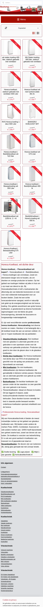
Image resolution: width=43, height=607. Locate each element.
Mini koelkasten (6, 499)
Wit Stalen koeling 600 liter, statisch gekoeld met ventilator (32, 59)
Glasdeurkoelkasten (7, 492)
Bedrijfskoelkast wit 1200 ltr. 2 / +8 (10, 217)
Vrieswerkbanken (6, 564)
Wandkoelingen (6, 528)
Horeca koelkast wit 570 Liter (32, 153)
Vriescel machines (7, 550)
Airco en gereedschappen (9, 481)
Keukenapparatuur (7, 590)
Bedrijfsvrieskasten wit (8, 559)
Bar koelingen (5, 525)
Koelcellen (4, 541)
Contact (3, 467)
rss (10, 603)
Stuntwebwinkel (6, 479)
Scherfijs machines (7, 588)
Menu (21, 19)
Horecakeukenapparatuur (9, 474)
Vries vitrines (5, 566)
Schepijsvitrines (6, 581)
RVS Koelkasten (6, 496)
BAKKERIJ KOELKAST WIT (32, 123)
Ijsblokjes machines (7, 586)
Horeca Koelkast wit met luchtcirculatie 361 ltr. (32, 92)
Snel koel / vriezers (7, 584)
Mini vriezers (5, 561)
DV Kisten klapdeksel (8, 574)
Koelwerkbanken (6, 512)
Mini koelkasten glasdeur (9, 501)
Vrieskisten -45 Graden (8, 579)
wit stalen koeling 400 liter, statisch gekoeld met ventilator (10, 59)
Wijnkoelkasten (6, 510)
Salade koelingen (6, 523)
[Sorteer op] (21, 28)
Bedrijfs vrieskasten (7, 554)
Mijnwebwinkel (35, 603)
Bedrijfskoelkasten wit (8, 494)
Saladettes (4, 521)
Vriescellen (4, 552)
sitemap (6, 603)
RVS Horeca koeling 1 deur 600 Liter (10, 123)
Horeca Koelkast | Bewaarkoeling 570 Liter (10, 251)
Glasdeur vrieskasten (8, 557)
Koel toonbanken (6, 537)
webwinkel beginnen (17, 603)
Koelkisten (4, 532)
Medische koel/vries (7, 539)
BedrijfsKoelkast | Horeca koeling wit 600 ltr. (32, 218)
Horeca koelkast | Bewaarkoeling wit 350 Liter (11, 186)
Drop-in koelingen (6, 535)
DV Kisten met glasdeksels (9, 577)
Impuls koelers (5, 530)
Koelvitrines (4, 508)
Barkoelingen (5, 503)
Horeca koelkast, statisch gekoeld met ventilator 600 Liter (11, 92)
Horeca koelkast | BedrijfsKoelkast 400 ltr (32, 186)
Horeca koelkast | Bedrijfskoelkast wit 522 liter (10, 154)
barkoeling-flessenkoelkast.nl (10, 476)
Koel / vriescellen (6, 483)
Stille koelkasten (6, 505)
